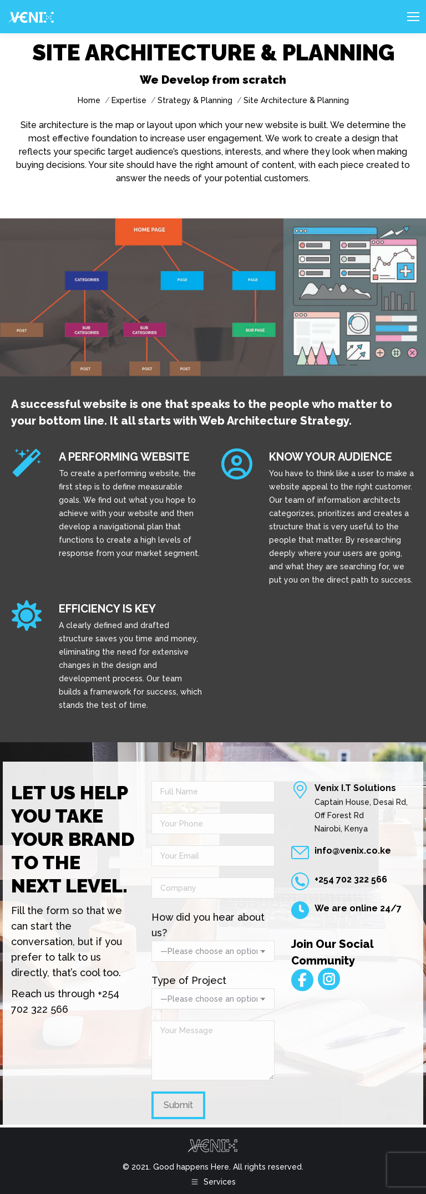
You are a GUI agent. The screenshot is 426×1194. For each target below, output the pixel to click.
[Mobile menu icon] (413, 16)
